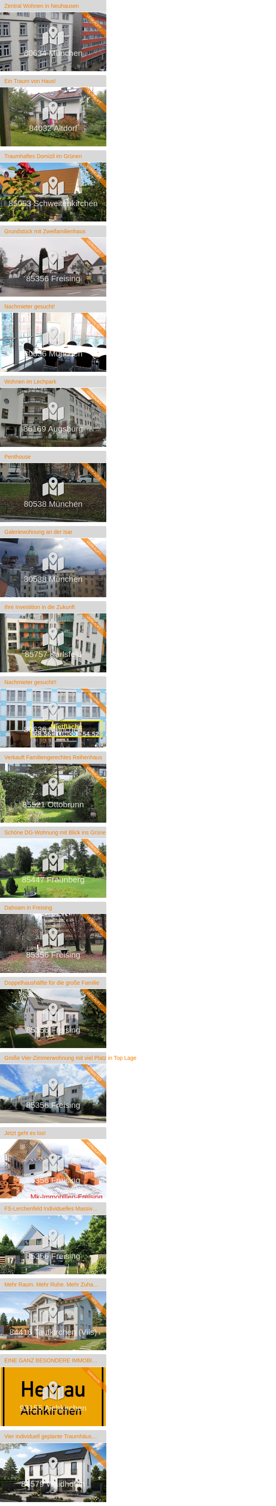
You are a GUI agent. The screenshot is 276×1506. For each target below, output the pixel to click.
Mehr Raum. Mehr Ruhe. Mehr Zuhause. (51, 1284)
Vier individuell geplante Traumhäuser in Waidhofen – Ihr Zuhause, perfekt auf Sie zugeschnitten (51, 1436)
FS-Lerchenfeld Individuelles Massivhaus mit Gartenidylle (51, 1208)
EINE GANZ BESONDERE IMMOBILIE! (51, 1360)
